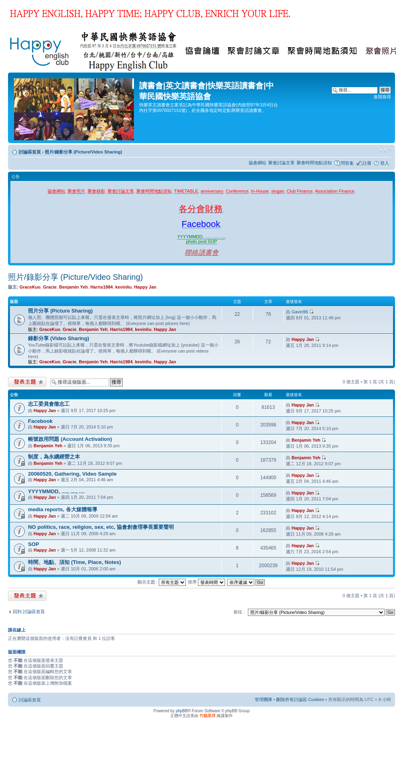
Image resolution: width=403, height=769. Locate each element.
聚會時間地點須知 (314, 162)
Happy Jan (145, 287)
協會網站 (257, 162)
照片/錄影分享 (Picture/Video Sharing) (83, 151)
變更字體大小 (385, 150)
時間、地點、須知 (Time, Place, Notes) (74, 562)
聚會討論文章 (281, 162)
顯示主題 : (162, 582)
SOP (33, 544)
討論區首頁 (30, 151)
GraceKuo (30, 287)
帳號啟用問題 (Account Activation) (70, 439)
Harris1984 (101, 287)
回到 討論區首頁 (29, 611)
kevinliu (123, 287)
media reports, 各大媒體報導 (62, 509)
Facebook (40, 421)
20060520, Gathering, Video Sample (72, 474)
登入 (384, 163)
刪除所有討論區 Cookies (300, 699)
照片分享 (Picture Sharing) (60, 311)
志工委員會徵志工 (49, 404)
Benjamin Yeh (73, 287)
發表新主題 (27, 382)
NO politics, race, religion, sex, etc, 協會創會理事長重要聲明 (101, 527)
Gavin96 (299, 311)
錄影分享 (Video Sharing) (58, 338)
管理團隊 (263, 699)
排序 (206, 582)
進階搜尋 (382, 96)
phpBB (182, 711)
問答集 (347, 163)
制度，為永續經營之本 (54, 457)
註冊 (367, 163)
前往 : (239, 612)
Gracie (49, 287)
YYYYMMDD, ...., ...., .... (56, 491)
